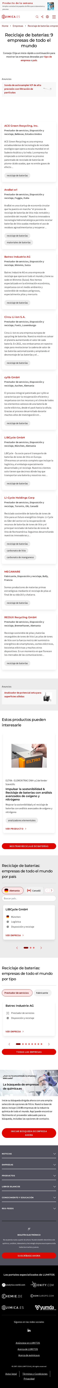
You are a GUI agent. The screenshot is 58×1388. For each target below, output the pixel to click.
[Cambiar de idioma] (47, 17)
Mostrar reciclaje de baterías (29, 846)
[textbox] (29, 898)
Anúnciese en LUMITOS (28, 1342)
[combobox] (29, 898)
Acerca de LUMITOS (28, 1349)
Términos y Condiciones (34, 1373)
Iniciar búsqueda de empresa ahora (29, 1133)
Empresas (7, 1164)
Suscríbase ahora (29, 1255)
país (34, 60)
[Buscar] (37, 17)
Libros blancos (11, 1186)
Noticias (7, 1154)
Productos (8, 1175)
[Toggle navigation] (54, 17)
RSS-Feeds (8, 1208)
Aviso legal (11, 1373)
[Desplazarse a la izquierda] (47, 890)
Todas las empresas (29, 1051)
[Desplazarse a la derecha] (51, 890)
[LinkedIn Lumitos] (29, 1330)
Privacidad (29, 1378)
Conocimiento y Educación (18, 1197)
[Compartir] (42, 17)
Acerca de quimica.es (29, 1355)
